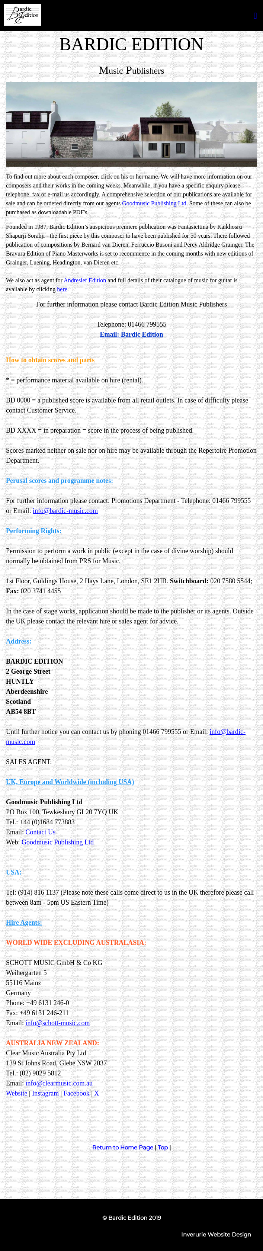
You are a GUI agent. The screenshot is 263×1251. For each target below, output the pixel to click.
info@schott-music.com (58, 1023)
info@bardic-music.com (65, 510)
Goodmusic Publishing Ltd (58, 842)
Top (163, 1147)
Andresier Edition (85, 280)
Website (17, 1093)
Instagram (45, 1093)
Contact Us (41, 832)
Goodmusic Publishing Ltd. (154, 203)
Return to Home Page (122, 1147)
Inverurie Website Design (216, 1234)
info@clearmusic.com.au (59, 1083)
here (62, 289)
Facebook (77, 1093)
